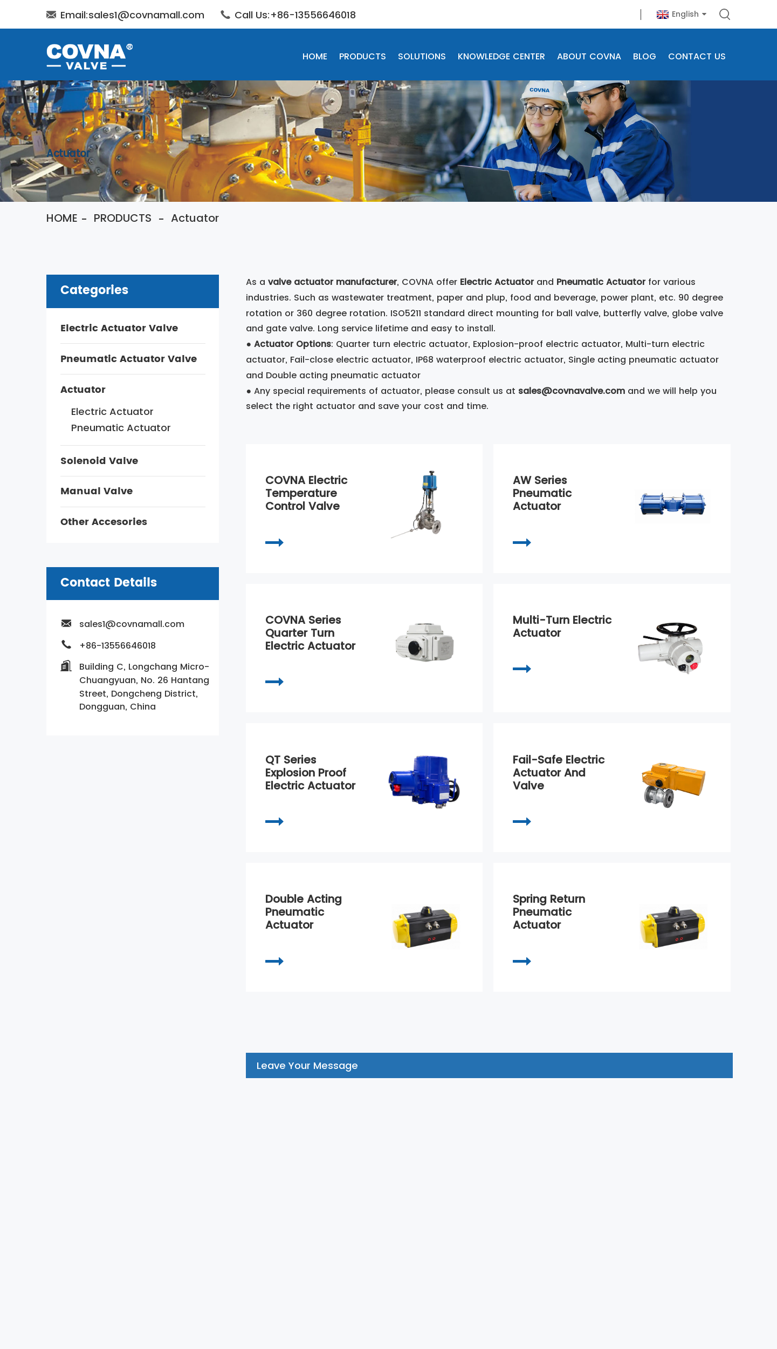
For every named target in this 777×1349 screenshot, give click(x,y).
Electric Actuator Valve (119, 328)
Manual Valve (96, 492)
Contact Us (697, 56)
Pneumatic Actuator (121, 427)
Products (362, 56)
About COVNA (589, 56)
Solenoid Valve (99, 461)
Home (314, 56)
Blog (644, 56)
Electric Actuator (112, 411)
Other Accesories (103, 522)
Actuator (195, 218)
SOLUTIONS (422, 56)
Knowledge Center (501, 56)
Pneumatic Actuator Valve (128, 359)
